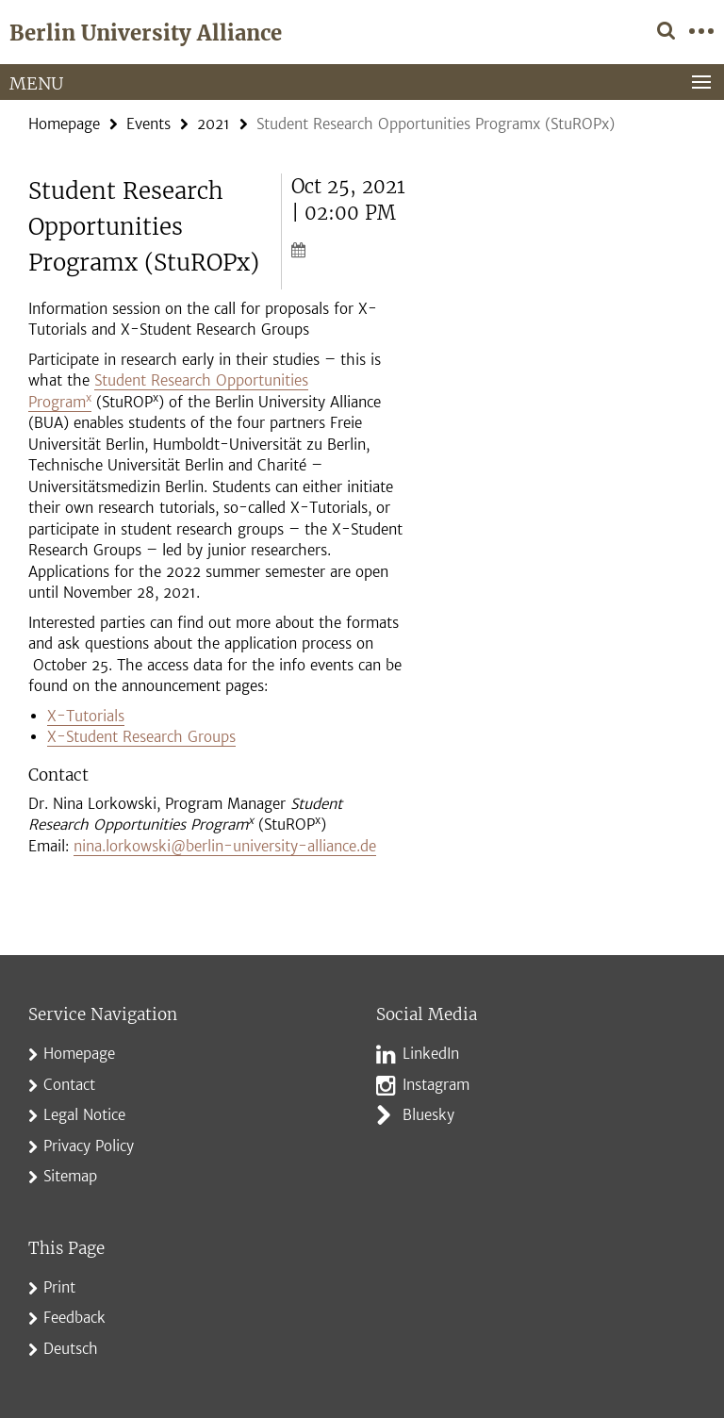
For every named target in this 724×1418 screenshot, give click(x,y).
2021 (213, 124)
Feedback (74, 1318)
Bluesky (428, 1115)
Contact (69, 1085)
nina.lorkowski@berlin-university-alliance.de (225, 846)
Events (148, 124)
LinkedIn (431, 1054)
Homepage (64, 124)
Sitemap (70, 1176)
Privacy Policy (88, 1146)
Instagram (436, 1085)
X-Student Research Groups (141, 737)
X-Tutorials (85, 716)
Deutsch (70, 1349)
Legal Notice (84, 1115)
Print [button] (59, 1287)
